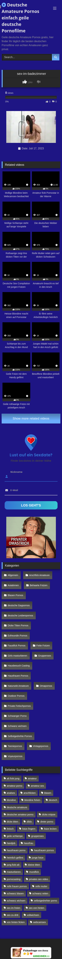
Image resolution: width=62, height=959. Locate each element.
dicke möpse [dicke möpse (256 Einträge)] (48, 814)
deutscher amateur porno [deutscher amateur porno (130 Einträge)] (20, 814)
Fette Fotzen (43, 645)
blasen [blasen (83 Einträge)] (47, 793)
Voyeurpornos (15, 756)
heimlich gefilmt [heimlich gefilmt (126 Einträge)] (15, 857)
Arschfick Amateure (39, 575)
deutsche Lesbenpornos (20, 615)
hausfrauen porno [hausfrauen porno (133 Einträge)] (16, 850)
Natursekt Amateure (18, 686)
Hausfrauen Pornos (18, 675)
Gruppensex (44, 655)
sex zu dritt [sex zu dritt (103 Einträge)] (12, 915)
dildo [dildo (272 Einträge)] (29, 821)
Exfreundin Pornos (17, 635)
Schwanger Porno (17, 716)
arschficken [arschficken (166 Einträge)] (30, 793)
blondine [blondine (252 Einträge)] (11, 800)
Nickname (16, 471)
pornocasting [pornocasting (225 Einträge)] (13, 879)
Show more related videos (31, 418)
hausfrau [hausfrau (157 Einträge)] (28, 843)
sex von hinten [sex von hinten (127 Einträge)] (36, 908)
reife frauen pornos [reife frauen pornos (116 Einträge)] (17, 886)
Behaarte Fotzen (38, 585)
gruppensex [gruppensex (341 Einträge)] (37, 836)
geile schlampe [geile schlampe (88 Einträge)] (15, 836)
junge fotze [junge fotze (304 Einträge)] (37, 857)
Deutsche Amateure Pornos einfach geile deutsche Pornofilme (20, 18)
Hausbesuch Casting (19, 665)
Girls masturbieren (17, 655)
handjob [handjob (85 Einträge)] (11, 843)
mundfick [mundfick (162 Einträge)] (34, 872)
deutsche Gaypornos (19, 605)
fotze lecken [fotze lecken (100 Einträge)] (50, 828)
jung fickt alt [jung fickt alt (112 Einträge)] (13, 864)
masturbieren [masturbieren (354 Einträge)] (14, 872)
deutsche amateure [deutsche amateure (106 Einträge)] (17, 807)
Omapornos (46, 686)
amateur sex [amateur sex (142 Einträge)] (37, 785)
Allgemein (13, 575)
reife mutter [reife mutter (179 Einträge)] (41, 886)
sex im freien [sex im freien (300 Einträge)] (13, 908)
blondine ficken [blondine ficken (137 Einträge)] (32, 800)
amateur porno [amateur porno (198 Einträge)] (14, 785)
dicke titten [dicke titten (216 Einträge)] (12, 821)
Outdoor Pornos (16, 695)
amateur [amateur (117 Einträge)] (32, 778)
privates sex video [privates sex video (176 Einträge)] (38, 879)
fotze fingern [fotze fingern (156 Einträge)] (28, 828)
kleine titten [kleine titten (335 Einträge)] (34, 864)
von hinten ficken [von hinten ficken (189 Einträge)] (16, 922)
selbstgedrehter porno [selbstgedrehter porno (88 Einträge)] (45, 900)
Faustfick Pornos (16, 645)
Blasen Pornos (15, 595)
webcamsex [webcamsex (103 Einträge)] (39, 922)
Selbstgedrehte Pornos (20, 736)
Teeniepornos (15, 746)
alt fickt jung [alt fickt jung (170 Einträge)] (13, 778)
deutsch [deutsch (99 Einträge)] (53, 800)
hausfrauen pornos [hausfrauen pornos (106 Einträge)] (44, 850)
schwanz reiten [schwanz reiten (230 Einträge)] (40, 893)
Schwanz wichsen (17, 726)
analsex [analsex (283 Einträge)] (11, 793)
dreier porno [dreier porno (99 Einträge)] (46, 821)
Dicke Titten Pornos (18, 625)
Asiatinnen (13, 585)
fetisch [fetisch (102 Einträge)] (10, 828)
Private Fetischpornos (19, 706)
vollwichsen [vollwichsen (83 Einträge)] (33, 915)
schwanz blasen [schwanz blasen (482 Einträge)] (15, 893)
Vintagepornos (40, 746)
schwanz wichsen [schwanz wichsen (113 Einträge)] (16, 900)
